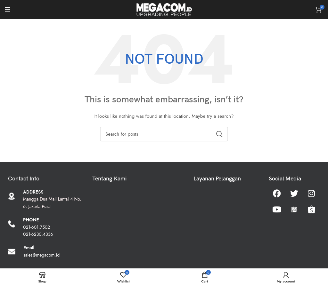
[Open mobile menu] (7, 9)
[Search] (164, 134)
